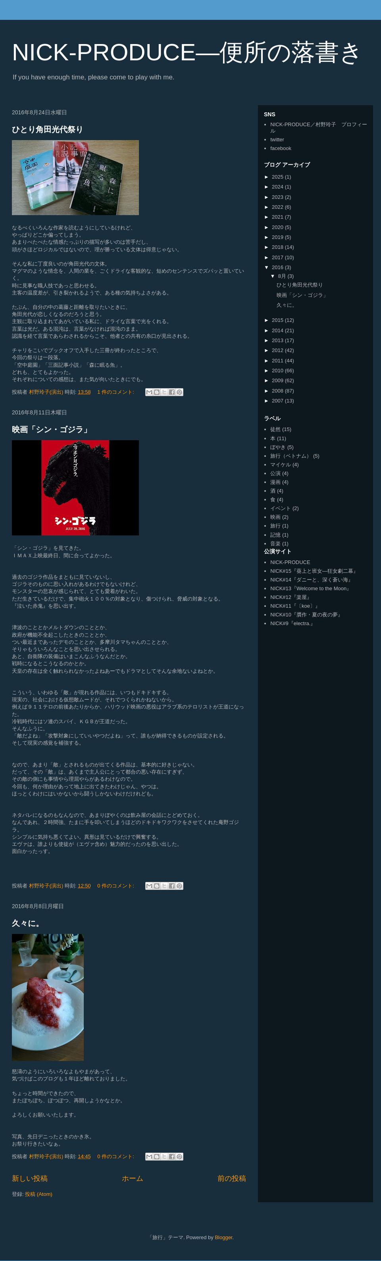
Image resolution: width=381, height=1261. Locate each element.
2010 (278, 370)
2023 (278, 197)
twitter (277, 139)
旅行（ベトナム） (291, 456)
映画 (275, 517)
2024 (278, 187)
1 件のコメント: (116, 392)
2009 (278, 380)
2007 (278, 401)
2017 (278, 257)
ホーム (132, 1178)
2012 (278, 350)
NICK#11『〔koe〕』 (295, 606)
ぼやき (278, 447)
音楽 (275, 544)
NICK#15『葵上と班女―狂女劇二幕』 (314, 571)
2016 (278, 267)
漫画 (275, 482)
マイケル (280, 465)
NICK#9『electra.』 (293, 623)
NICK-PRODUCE (290, 562)
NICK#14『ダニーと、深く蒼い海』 (311, 580)
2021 (278, 217)
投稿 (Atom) (38, 1194)
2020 (278, 227)
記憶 (275, 535)
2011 (278, 361)
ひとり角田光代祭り (47, 129)
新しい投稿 (30, 1178)
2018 (278, 247)
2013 (278, 340)
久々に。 (28, 923)
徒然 (275, 429)
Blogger (223, 1237)
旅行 (275, 526)
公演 (275, 473)
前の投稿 (231, 1178)
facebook (280, 148)
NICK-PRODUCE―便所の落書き (187, 52)
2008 (278, 391)
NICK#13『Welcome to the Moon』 (311, 588)
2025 (278, 177)
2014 (278, 330)
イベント (280, 508)
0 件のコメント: (116, 886)
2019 (278, 237)
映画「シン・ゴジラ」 (51, 429)
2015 (278, 320)
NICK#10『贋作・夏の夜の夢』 (306, 615)
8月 (283, 276)
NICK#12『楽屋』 (291, 597)
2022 (278, 207)
